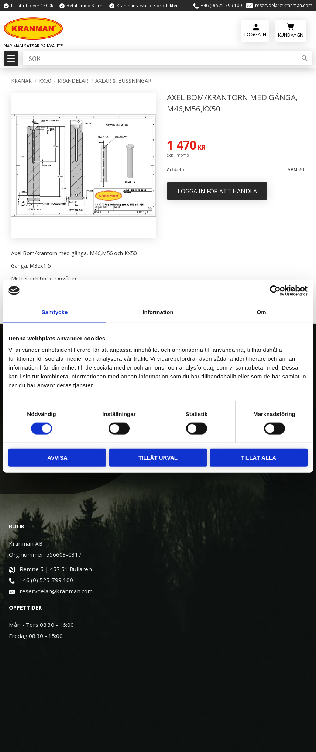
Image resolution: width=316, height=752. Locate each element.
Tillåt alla (258, 457)
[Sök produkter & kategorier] (159, 59)
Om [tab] (261, 312)
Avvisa (57, 457)
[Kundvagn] (290, 29)
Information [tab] (158, 312)
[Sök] (304, 59)
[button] (10, 61)
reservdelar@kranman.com (283, 5)
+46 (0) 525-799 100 (221, 5)
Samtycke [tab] (55, 312)
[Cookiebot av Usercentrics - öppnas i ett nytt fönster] (275, 290)
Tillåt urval (158, 457)
